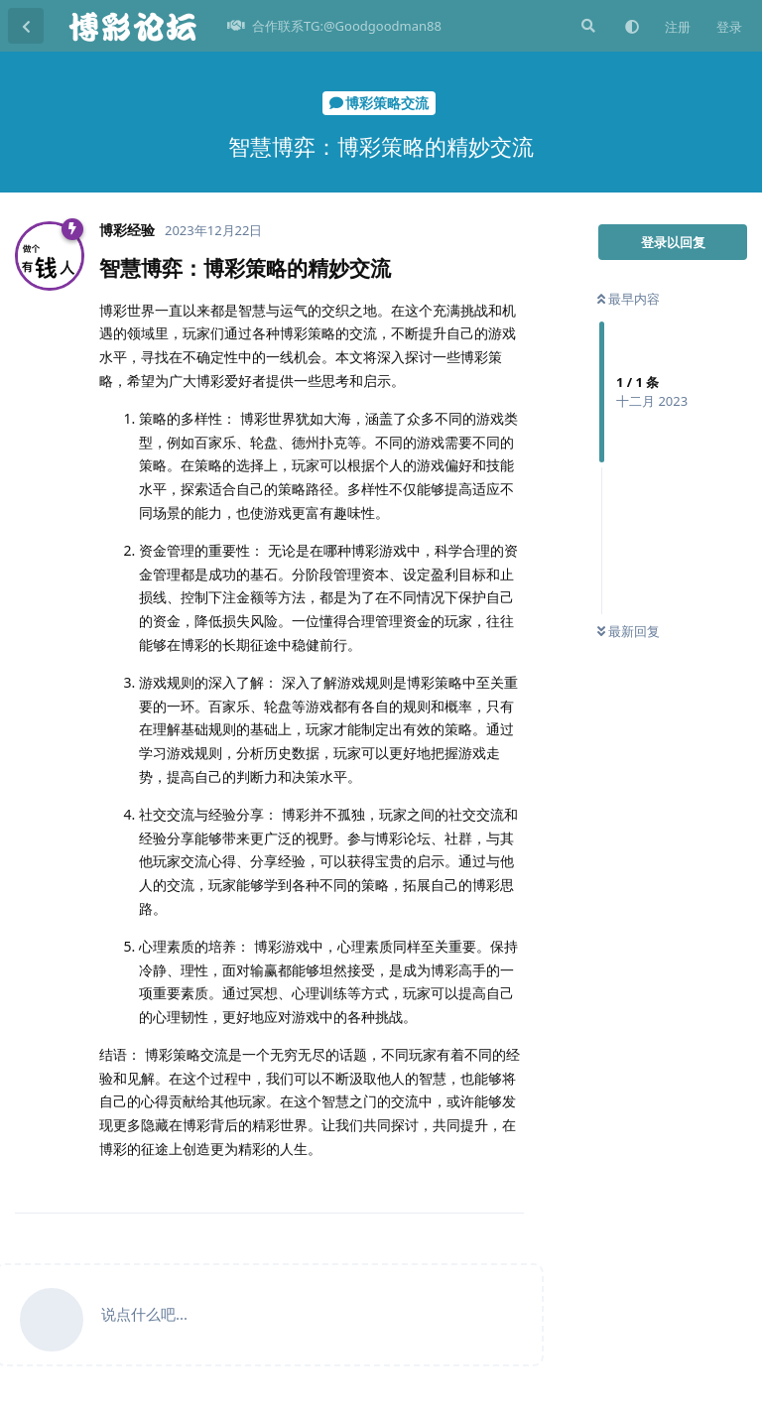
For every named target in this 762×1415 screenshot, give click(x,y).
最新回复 (628, 631)
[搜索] (586, 26)
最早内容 (628, 299)
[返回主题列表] (26, 26)
